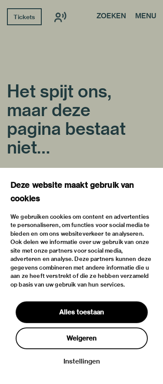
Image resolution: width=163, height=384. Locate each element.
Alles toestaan (81, 312)
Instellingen (81, 361)
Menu (145, 16)
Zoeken (111, 16)
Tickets (24, 17)
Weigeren (81, 338)
